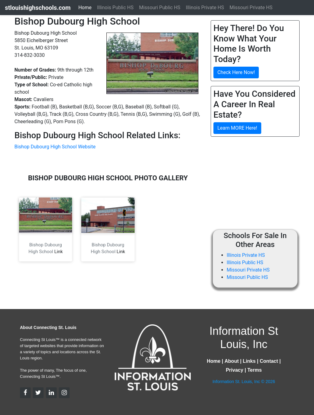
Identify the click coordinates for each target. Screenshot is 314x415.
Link (58, 251)
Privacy (234, 370)
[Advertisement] (262, 185)
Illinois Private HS (246, 255)
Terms (254, 370)
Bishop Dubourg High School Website (55, 147)
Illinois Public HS (245, 262)
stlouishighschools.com (38, 7)
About (231, 361)
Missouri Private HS (248, 270)
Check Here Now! (236, 72)
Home (84, 7)
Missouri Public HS (247, 277)
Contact (269, 361)
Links (249, 361)
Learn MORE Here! (237, 128)
